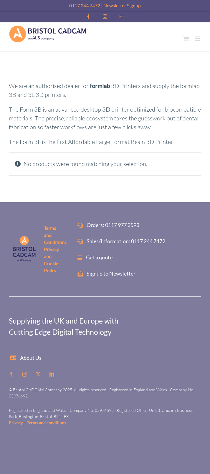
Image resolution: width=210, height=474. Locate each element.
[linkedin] (51, 374)
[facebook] (11, 374)
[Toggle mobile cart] (186, 39)
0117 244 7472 (84, 5)
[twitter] (38, 374)
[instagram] (24, 374)
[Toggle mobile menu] (198, 39)
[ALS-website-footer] (24, 237)
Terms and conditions (46, 422)
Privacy (16, 422)
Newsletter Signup (122, 5)
